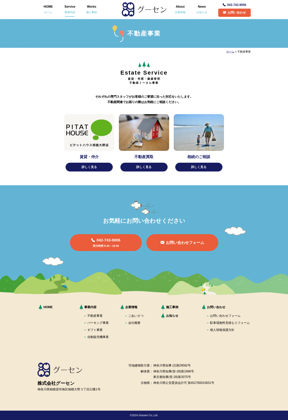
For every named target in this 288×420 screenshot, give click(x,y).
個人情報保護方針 (222, 329)
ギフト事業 (95, 329)
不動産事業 (95, 315)
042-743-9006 (234, 4)
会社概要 (134, 322)
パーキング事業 (98, 322)
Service (69, 9)
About (180, 9)
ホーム (230, 51)
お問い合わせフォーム (225, 315)
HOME (48, 9)
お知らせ (172, 315)
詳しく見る (89, 167)
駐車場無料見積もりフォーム (230, 322)
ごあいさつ (136, 315)
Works (91, 9)
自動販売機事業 (98, 337)
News (201, 9)
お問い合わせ (234, 12)
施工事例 (172, 307)
